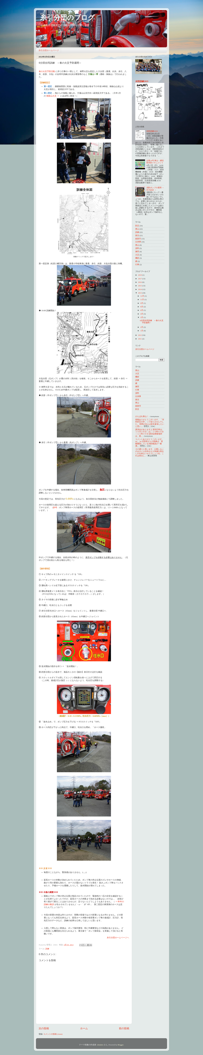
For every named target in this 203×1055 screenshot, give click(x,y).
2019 (140, 275)
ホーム (84, 1028)
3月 (142, 317)
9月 (142, 303)
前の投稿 (124, 1028)
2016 (140, 282)
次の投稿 (44, 1028)
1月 (142, 331)
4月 (142, 314)
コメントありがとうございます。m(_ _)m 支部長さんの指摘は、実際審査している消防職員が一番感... (149, 442)
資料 (137, 248)
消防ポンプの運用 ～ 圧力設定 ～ (155, 189)
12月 (142, 296)
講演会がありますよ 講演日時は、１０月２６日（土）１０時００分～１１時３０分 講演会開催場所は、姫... (149, 433)
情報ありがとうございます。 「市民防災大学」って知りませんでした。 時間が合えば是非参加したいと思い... (149, 423)
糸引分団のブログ (67, 17)
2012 (140, 335)
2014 (140, 289)
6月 (142, 310)
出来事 (138, 242)
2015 (140, 286)
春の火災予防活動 (47, 71)
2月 (142, 327)
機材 (137, 258)
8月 (142, 307)
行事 (137, 265)
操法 (137, 235)
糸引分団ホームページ (49, 50)
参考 (55, 507)
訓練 (47, 949)
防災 (137, 226)
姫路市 (138, 239)
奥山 (137, 245)
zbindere (100, 1045)
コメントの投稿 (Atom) (52, 1034)
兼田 (137, 252)
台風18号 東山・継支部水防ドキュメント (155, 162)
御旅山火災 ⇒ (52, 96)
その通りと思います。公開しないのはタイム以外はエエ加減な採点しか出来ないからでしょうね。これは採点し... (149, 452)
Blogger (121, 1045)
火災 (137, 255)
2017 (140, 279)
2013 (140, 293)
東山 (137, 229)
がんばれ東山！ (142, 416)
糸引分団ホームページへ (118, 937)
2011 (140, 339)
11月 (142, 299)
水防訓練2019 (141, 81)
